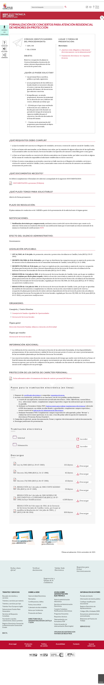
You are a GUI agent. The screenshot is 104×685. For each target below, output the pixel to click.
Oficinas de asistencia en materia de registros (64, 632)
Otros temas (97, 7)
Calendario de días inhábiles (37, 607)
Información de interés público (90, 599)
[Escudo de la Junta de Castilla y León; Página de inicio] (8, 9)
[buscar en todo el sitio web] (65, 6)
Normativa (32, 599)
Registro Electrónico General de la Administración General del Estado (12, 625)
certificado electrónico (32, 395)
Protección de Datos (35, 613)
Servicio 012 (85, 626)
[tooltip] (87, 7)
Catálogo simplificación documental (88, 602)
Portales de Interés (86, 596)
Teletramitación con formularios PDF (60, 620)
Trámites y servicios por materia (12, 601)
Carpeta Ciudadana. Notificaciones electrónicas (63, 610)
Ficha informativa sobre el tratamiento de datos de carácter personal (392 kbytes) (40, 378)
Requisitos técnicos (60, 616)
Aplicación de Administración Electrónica (48, 410)
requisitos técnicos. (58, 395)
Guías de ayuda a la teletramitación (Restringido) (63, 625)
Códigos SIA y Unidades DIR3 (90, 611)
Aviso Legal (12, 644)
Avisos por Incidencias (35, 610)
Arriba (101, 682)
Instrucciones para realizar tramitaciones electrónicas (65, 406)
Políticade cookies (44, 645)
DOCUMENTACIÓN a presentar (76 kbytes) (26, 183)
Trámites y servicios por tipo (11, 603)
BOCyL (4, 633)
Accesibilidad (60, 644)
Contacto (76, 644)
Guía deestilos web (91, 645)
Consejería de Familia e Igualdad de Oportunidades (30, 313)
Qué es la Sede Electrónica (37, 596)
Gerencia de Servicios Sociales (23, 317)
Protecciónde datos (28, 645)
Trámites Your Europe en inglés (12, 606)
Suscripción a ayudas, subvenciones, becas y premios (12, 619)
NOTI (42, 228)
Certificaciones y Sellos (36, 602)
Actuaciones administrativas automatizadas (89, 615)
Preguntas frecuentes (61, 614)
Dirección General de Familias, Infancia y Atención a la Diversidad (33, 327)
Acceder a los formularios (4, 32)
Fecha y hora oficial (34, 604)
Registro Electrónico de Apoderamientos (87, 607)
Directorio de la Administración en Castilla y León (40, 620)
